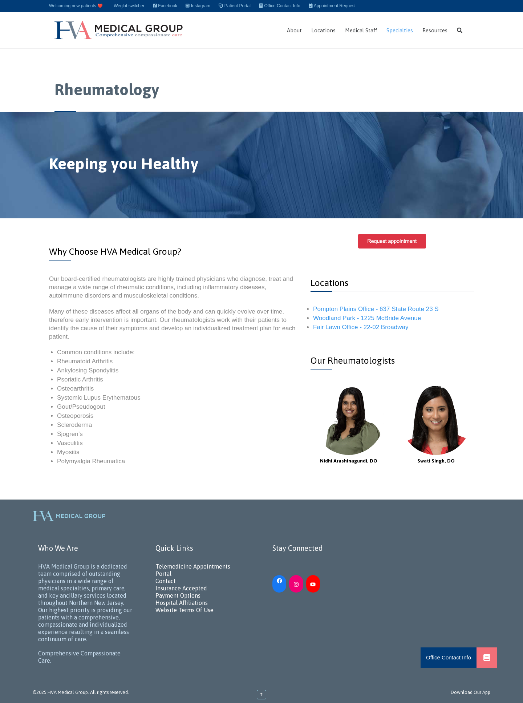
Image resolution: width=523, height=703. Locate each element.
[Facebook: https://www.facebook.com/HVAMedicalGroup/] (279, 580)
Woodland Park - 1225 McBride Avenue (367, 318)
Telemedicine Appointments (192, 566)
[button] (487, 657)
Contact (165, 581)
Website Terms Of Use (184, 610)
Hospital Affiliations (181, 602)
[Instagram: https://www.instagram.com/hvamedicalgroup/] (296, 584)
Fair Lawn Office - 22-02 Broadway (360, 327)
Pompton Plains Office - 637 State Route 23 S (376, 309)
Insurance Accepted (181, 588)
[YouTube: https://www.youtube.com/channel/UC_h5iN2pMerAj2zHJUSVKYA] (313, 584)
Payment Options (177, 595)
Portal (163, 573)
